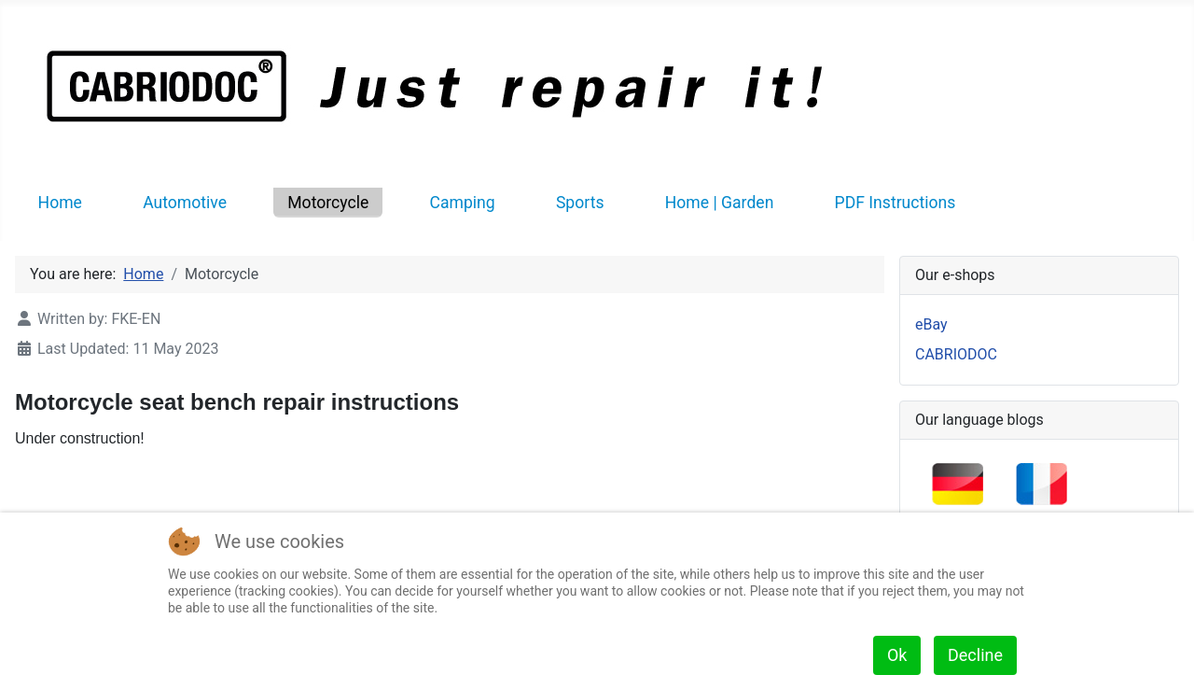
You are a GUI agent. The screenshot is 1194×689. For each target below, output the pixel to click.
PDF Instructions (895, 202)
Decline (975, 655)
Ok (897, 655)
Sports (580, 202)
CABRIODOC (956, 354)
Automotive (185, 202)
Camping (462, 202)
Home (60, 202)
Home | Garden (719, 202)
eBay (931, 324)
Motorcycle (327, 202)
